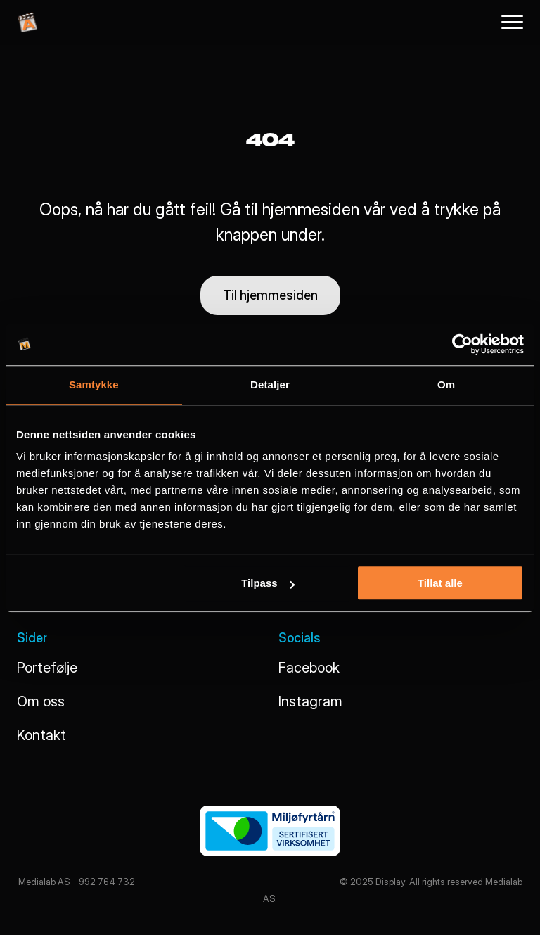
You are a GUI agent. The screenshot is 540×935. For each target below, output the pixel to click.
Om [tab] (446, 384)
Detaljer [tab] (270, 384)
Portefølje (47, 667)
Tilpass (267, 583)
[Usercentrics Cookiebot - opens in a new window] (462, 344)
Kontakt (41, 735)
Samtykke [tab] (94, 384)
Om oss (41, 701)
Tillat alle (440, 583)
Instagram (310, 701)
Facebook (309, 667)
